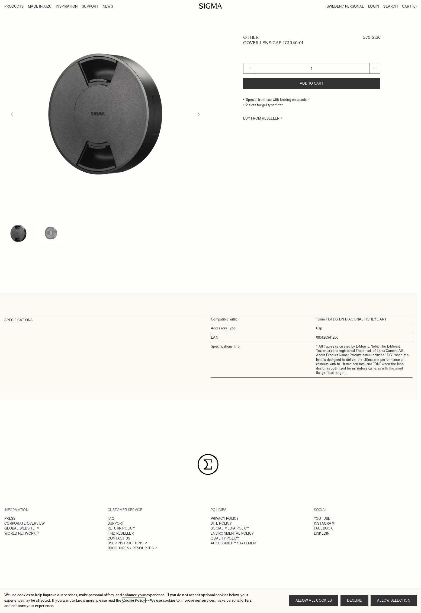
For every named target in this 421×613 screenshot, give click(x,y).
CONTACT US (119, 538)
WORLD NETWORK (20, 533)
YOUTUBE (322, 518)
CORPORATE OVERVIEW (24, 523)
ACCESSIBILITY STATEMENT (234, 543)
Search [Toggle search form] (390, 6)
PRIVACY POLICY (225, 518)
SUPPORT (116, 523)
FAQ (111, 518)
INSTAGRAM (324, 523)
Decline (354, 600)
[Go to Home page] (210, 6)
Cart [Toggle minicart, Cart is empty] (409, 6)
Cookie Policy (133, 600)
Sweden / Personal (345, 6)
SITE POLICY (221, 523)
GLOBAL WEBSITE (19, 528)
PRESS (9, 518)
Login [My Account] (373, 6)
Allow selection (393, 600)
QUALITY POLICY (225, 538)
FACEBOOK (323, 528)
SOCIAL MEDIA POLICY (230, 528)
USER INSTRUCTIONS (125, 543)
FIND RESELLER (121, 533)
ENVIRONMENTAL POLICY (232, 533)
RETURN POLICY (121, 528)
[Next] (198, 114)
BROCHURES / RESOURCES (131, 548)
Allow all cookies (313, 600)
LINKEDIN (322, 533)
